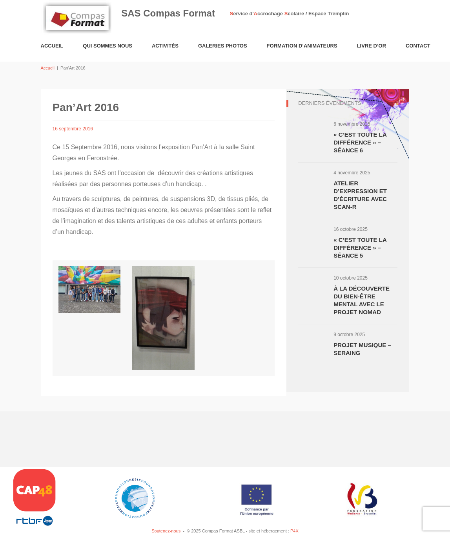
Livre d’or (371, 46)
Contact (418, 46)
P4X (294, 531)
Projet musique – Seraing (362, 349)
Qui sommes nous (107, 46)
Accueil (52, 46)
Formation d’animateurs (302, 46)
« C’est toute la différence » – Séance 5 (359, 247)
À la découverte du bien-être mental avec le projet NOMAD (361, 300)
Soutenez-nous (165, 531)
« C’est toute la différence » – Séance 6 (359, 142)
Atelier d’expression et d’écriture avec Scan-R (360, 195)
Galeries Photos (222, 46)
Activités (165, 46)
